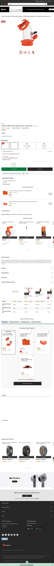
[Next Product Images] (52, 35)
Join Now (37, 498)
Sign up (4, 526)
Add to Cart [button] (14, 169)
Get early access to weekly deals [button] (26, 564)
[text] (9, 461)
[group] (24, 351)
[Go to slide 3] (29, 52)
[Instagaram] (9, 535)
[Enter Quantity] (6, 165)
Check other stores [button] (6, 159)
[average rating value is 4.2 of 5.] (27, 301)
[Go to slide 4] (33, 52)
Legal (27, 515)
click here (30, 214)
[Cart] (52, 4)
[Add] (50, 194)
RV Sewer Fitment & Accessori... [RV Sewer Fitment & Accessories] (43, 16)
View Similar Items (25, 127)
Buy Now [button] (40, 169)
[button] (45, 4)
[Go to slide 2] (25, 52)
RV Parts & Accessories (17, 16)
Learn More (29, 525)
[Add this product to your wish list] (13, 164)
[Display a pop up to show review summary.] (17, 192)
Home (2, 16)
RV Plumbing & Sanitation (29, 16)
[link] (6, 128)
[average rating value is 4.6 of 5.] (38, 301)
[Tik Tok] (17, 535)
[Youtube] (12, 535)
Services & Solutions (27, 507)
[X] (6, 535)
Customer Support (27, 503)
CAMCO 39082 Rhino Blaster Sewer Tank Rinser (17, 126)
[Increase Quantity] (10, 164)
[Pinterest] (14, 535)
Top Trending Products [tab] (25, 321)
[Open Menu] (2, 4)
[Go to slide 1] (20, 52)
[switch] (14, 291)
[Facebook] (3, 535)
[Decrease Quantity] (3, 164)
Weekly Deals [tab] (4, 321)
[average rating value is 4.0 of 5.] (4, 128)
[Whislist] (49, 4)
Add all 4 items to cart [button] (27, 383)
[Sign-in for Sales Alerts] (6, 136)
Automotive (8, 16)
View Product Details (16, 127)
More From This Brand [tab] (36, 321)
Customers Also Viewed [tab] (14, 321)
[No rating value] (49, 301)
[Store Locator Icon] (36, 1)
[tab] (10, 145)
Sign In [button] (27, 495)
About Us (27, 511)
